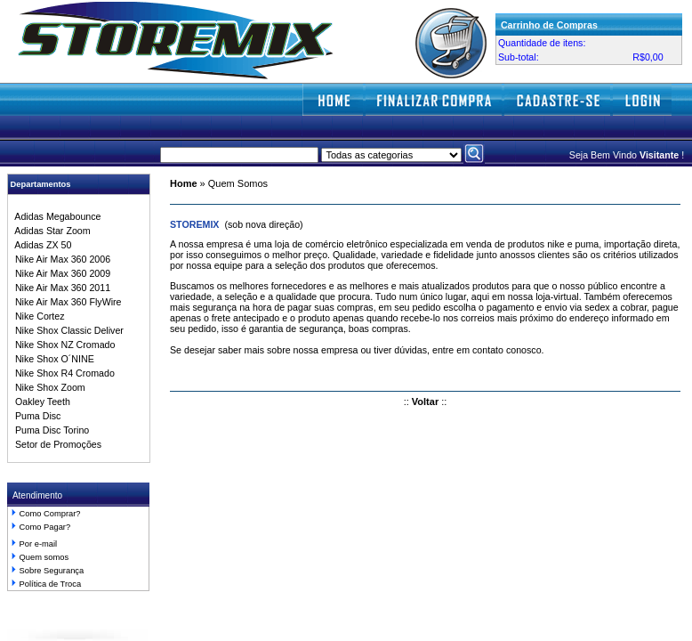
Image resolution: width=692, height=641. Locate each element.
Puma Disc (35, 415)
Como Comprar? (50, 513)
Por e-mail (39, 544)
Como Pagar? (45, 527)
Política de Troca (50, 584)
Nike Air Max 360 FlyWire (66, 301)
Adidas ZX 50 (40, 244)
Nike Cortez (37, 316)
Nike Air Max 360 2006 (60, 259)
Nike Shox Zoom (47, 387)
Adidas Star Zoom (50, 230)
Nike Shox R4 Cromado (62, 373)
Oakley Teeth (40, 401)
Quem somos (44, 557)
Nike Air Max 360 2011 (60, 287)
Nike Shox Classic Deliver (67, 330)
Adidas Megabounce (55, 216)
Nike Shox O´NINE (52, 358)
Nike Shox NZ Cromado (62, 344)
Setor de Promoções (55, 444)
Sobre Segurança (52, 570)
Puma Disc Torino (49, 430)
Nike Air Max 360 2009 (60, 273)
